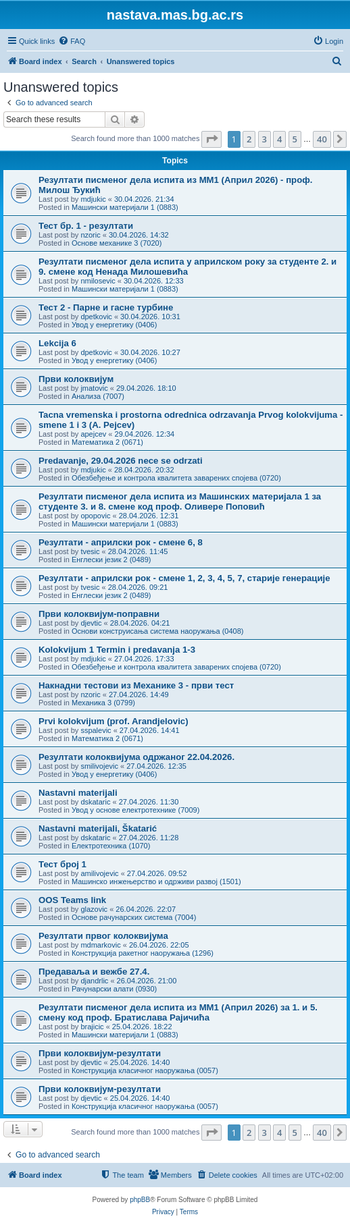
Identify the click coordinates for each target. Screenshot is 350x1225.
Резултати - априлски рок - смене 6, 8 (121, 542)
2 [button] (249, 139)
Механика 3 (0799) (103, 703)
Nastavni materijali (78, 793)
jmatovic (93, 388)
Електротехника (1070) (111, 846)
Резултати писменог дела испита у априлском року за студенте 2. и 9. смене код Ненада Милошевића (187, 266)
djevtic (90, 623)
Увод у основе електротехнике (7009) (135, 810)
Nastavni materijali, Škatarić (98, 828)
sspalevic (95, 730)
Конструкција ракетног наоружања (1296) (143, 953)
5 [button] (295, 139)
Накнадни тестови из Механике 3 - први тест (136, 685)
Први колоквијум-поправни (99, 614)
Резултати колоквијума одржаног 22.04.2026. (136, 757)
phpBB (140, 1199)
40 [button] (322, 139)
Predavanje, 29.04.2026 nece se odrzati (121, 461)
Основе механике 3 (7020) (116, 243)
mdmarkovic (100, 945)
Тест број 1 (62, 864)
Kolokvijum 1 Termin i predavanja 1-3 (117, 650)
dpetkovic (95, 316)
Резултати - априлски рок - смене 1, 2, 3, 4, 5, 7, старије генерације (184, 578)
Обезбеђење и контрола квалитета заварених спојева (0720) (176, 478)
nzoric (90, 235)
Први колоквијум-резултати (100, 1053)
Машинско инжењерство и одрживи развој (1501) (156, 881)
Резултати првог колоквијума (103, 936)
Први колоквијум (76, 379)
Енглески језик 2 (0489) (111, 559)
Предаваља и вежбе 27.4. (94, 972)
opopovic (95, 516)
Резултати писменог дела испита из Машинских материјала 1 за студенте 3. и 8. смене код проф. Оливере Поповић (180, 501)
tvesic (89, 551)
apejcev (93, 434)
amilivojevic (99, 873)
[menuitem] (71, 41)
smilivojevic (99, 766)
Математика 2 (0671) (107, 442)
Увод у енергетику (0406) (114, 325)
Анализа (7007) (98, 396)
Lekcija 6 (57, 343)
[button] (211, 139)
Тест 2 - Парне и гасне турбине (106, 307)
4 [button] (279, 139)
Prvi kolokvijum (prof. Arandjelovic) (114, 721)
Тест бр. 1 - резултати (86, 226)
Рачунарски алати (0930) (114, 989)
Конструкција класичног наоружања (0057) (145, 1070)
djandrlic (94, 981)
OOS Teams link (72, 900)
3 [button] (264, 139)
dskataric (95, 802)
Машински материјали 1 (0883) (125, 207)
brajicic (91, 1027)
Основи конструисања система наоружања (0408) (158, 631)
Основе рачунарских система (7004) (134, 917)
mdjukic (92, 199)
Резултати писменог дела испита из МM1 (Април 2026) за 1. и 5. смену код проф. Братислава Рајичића (178, 1012)
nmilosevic (97, 281)
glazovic (93, 909)
